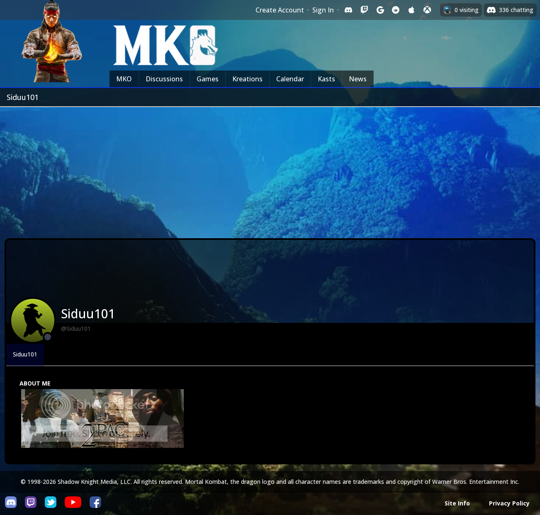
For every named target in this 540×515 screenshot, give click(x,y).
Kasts (326, 78)
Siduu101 (25, 354)
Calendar (290, 78)
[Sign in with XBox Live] (427, 10)
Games (208, 78)
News (358, 78)
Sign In (323, 10)
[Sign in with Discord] (348, 10)
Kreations (247, 78)
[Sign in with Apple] (411, 10)
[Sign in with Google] (380, 10)
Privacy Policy (509, 503)
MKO (124, 78)
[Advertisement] (270, 169)
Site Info (457, 503)
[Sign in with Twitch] (364, 10)
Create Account (279, 10)
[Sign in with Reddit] (395, 10)
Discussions (164, 78)
